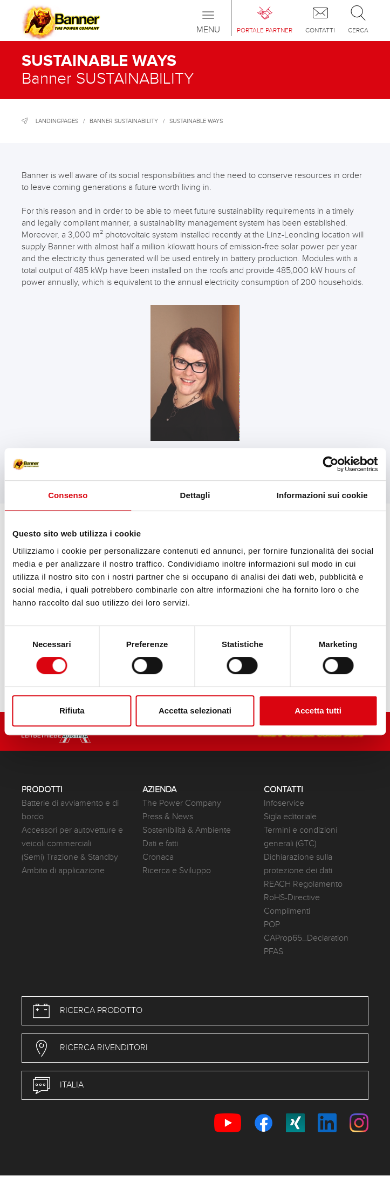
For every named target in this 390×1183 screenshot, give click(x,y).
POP (272, 925)
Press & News (167, 817)
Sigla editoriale (290, 817)
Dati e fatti (160, 844)
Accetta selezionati (195, 710)
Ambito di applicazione (63, 871)
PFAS (273, 952)
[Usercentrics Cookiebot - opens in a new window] (330, 464)
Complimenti (287, 911)
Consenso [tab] (67, 495)
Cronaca (158, 857)
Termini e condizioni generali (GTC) (300, 837)
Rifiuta (72, 710)
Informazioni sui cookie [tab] (322, 495)
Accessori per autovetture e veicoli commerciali (72, 837)
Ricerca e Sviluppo (176, 871)
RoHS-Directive (292, 898)
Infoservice (284, 803)
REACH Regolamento (303, 884)
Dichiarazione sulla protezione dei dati (298, 864)
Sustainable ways (196, 121)
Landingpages (57, 121)
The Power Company (181, 803)
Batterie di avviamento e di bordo (70, 810)
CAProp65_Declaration (306, 938)
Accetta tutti (318, 710)
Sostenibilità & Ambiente (186, 830)
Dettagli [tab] (195, 495)
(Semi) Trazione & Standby (70, 857)
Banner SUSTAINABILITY (124, 121)
